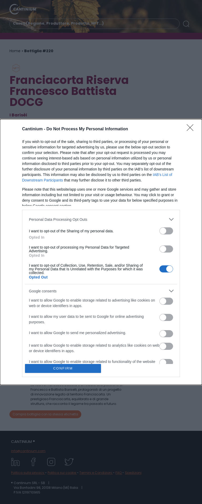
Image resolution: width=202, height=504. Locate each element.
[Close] (192, 129)
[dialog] (101, 252)
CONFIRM (63, 368)
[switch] (166, 230)
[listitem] (101, 219)
